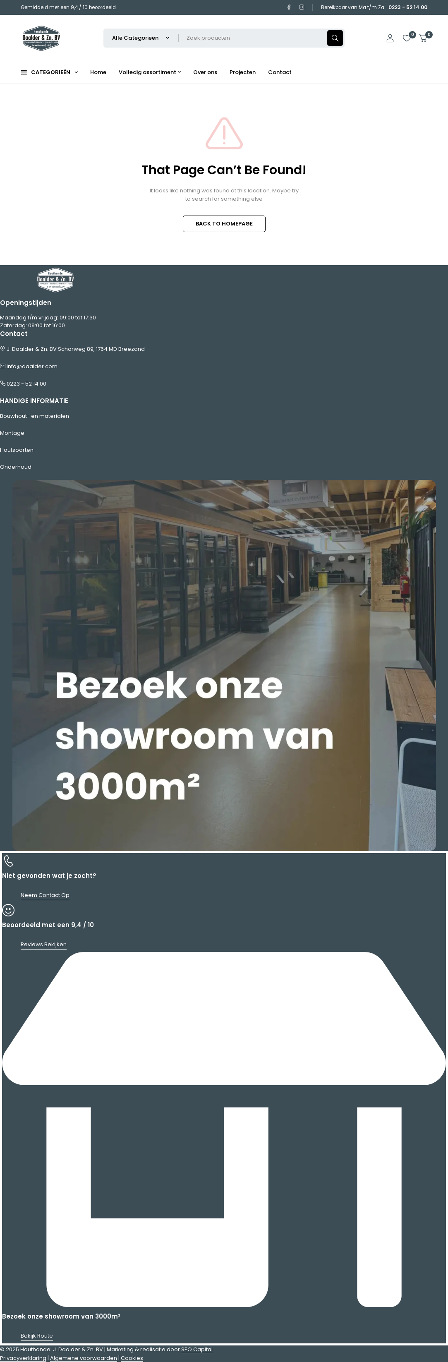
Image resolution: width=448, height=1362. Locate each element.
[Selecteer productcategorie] (141, 38)
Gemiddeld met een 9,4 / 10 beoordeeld (68, 7)
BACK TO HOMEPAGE (224, 224)
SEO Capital (197, 1349)
